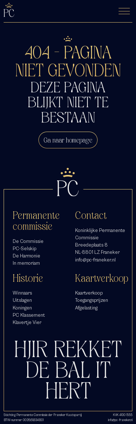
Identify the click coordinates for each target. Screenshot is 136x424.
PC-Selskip (24, 248)
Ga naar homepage (68, 140)
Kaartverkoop (89, 293)
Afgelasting (86, 308)
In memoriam (26, 263)
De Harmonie (26, 256)
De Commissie (28, 241)
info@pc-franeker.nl (95, 260)
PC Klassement (29, 315)
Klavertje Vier (27, 322)
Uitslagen (22, 300)
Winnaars (22, 293)
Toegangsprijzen (91, 300)
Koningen (22, 308)
